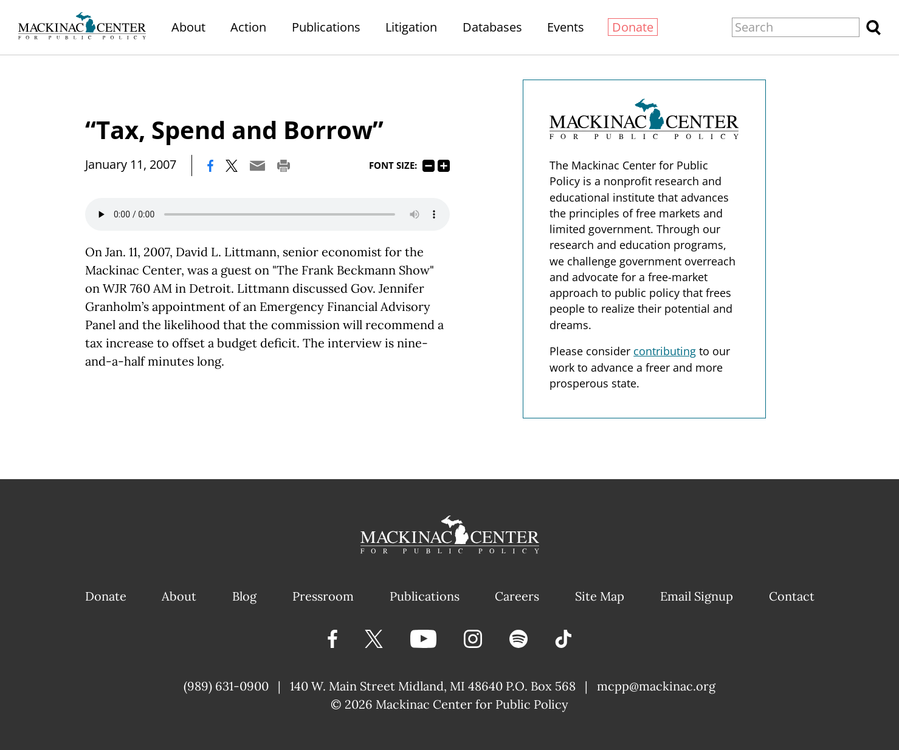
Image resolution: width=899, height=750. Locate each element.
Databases (492, 27)
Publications (326, 27)
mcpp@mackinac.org (656, 686)
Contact (792, 596)
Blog (244, 596)
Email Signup (696, 596)
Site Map (599, 596)
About (188, 27)
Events (565, 27)
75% (428, 166)
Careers (517, 596)
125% (444, 166)
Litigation (411, 27)
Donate (632, 27)
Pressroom (323, 596)
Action (248, 27)
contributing (664, 351)
